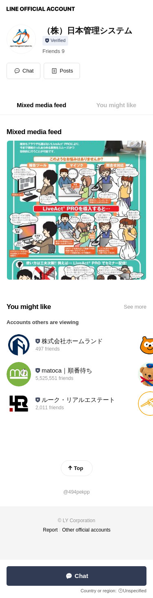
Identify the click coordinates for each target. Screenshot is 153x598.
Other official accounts (86, 530)
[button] (62, 71)
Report (50, 530)
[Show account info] (55, 41)
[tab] (41, 105)
